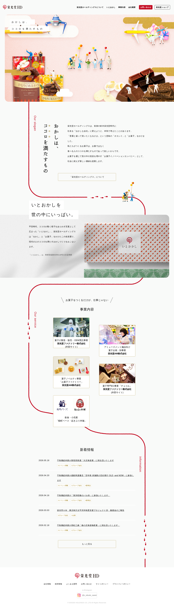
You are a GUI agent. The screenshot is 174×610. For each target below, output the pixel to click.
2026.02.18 (44, 525)
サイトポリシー (102, 584)
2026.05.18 (44, 460)
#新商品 (88, 485)
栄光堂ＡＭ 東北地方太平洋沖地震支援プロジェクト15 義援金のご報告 (90, 510)
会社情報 (47, 584)
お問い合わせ (86, 584)
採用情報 (58, 584)
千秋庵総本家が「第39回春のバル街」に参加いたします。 (83, 495)
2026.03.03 (44, 510)
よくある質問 (71, 584)
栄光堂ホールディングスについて (90, 7)
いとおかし (110, 7)
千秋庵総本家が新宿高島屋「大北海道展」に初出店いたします (85, 460)
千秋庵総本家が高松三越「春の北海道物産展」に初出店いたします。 (88, 525)
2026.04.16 (44, 495)
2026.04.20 (44, 475)
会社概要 (131, 7)
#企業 (74, 515)
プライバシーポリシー (121, 584)
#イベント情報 (63, 465)
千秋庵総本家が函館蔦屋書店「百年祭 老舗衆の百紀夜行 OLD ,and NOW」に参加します (95, 478)
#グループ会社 (77, 465)
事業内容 (121, 7)
